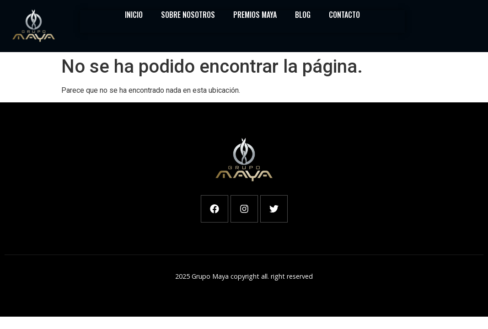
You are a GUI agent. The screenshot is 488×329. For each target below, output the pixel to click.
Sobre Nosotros (188, 15)
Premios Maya (255, 15)
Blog (303, 15)
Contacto (344, 15)
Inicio (134, 15)
